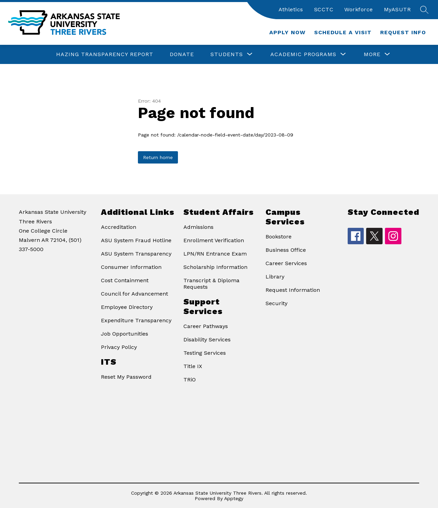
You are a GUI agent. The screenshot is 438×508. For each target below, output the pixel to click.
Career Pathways (205, 326)
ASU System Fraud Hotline (136, 240)
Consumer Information (131, 267)
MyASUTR (397, 9)
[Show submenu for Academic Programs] (303, 54)
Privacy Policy (119, 347)
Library (275, 276)
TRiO (189, 379)
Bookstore (279, 236)
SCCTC (324, 9)
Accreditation (118, 227)
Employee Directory (127, 307)
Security (276, 303)
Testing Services (204, 353)
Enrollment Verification (213, 240)
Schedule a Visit (343, 32)
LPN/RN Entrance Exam (215, 253)
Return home (158, 157)
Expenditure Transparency (136, 320)
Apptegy (233, 498)
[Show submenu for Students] (226, 54)
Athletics (291, 9)
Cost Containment (125, 280)
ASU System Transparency (136, 253)
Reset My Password (126, 377)
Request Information (293, 290)
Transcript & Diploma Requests (211, 283)
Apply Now (287, 32)
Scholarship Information (215, 267)
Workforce (358, 9)
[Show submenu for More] (372, 54)
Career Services (286, 263)
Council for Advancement (134, 293)
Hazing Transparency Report (104, 54)
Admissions (198, 227)
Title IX (192, 366)
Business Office (286, 250)
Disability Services (207, 339)
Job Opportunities (124, 333)
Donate (182, 54)
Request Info (403, 32)
